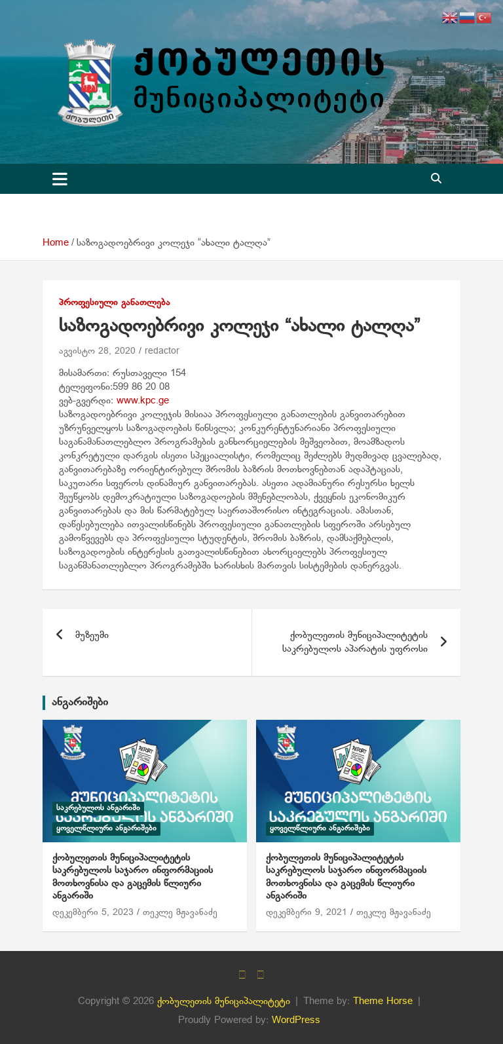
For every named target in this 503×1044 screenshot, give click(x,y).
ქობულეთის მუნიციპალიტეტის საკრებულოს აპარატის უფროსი (355, 642)
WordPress (296, 1020)
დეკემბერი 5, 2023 (93, 912)
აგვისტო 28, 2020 (97, 351)
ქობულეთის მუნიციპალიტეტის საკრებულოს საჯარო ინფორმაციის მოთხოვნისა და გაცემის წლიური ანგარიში (132, 877)
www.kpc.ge (143, 401)
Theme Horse (383, 1001)
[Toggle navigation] (60, 179)
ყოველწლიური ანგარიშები (106, 828)
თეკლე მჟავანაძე (180, 912)
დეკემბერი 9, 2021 (306, 912)
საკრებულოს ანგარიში (98, 808)
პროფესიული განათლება (114, 302)
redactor (162, 351)
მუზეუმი (92, 635)
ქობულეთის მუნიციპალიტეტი (223, 1001)
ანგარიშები (80, 702)
